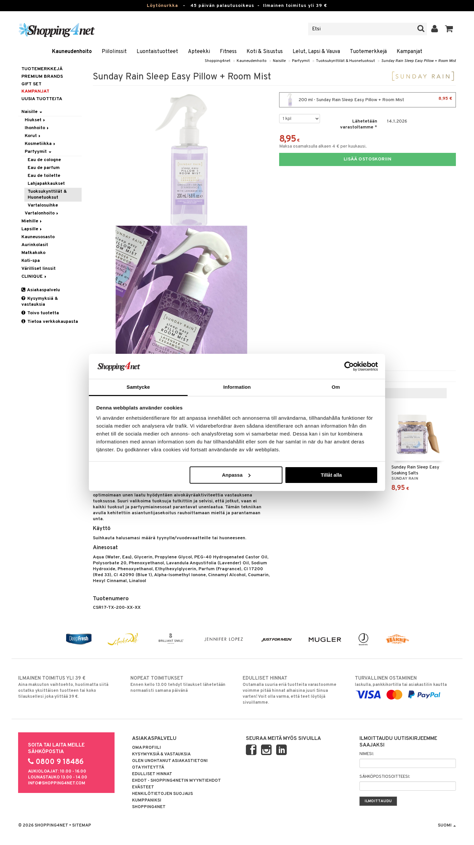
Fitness (228, 51)
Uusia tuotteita (41, 99)
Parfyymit (301, 61)
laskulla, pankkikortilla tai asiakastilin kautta (405, 686)
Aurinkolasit (34, 245)
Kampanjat (409, 51)
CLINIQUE (34, 276)
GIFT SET (31, 84)
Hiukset (35, 120)
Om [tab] (335, 387)
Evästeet (143, 787)
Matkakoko (33, 253)
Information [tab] (237, 387)
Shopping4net (217, 61)
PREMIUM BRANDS (42, 76)
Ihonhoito (37, 128)
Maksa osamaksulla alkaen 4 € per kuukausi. (323, 146)
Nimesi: (366, 754)
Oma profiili (146, 747)
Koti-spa (30, 261)
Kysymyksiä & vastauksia (39, 301)
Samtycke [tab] (138, 387)
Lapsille (32, 229)
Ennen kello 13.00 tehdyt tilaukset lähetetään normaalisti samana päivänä (180, 684)
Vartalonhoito (42, 213)
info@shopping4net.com (56, 783)
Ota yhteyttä (148, 767)
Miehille (32, 221)
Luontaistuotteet (157, 51)
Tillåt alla (331, 475)
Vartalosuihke (43, 205)
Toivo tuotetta (40, 313)
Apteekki (199, 51)
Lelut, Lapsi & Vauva (316, 51)
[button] (449, 29)
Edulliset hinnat (152, 774)
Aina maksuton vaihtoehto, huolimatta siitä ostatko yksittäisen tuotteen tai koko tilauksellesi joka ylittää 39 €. (68, 687)
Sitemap (81, 825)
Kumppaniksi (146, 800)
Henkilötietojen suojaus (162, 794)
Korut (33, 136)
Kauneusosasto (38, 237)
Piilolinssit (114, 51)
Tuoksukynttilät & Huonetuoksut (345, 61)
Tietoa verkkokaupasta (49, 321)
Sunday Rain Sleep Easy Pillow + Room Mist (418, 61)
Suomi (447, 825)
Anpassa (236, 475)
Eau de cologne (44, 160)
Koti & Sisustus (265, 51)
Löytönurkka (162, 6)
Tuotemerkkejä (368, 51)
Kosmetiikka (40, 144)
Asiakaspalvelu (40, 290)
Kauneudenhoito (72, 51)
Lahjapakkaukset (46, 183)
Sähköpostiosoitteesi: (384, 776)
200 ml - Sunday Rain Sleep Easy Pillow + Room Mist (367, 99)
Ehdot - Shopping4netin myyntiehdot (176, 780)
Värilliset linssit (38, 268)
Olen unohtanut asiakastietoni (170, 761)
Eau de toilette (44, 176)
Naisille (279, 61)
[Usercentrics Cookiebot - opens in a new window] (349, 366)
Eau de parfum (44, 168)
